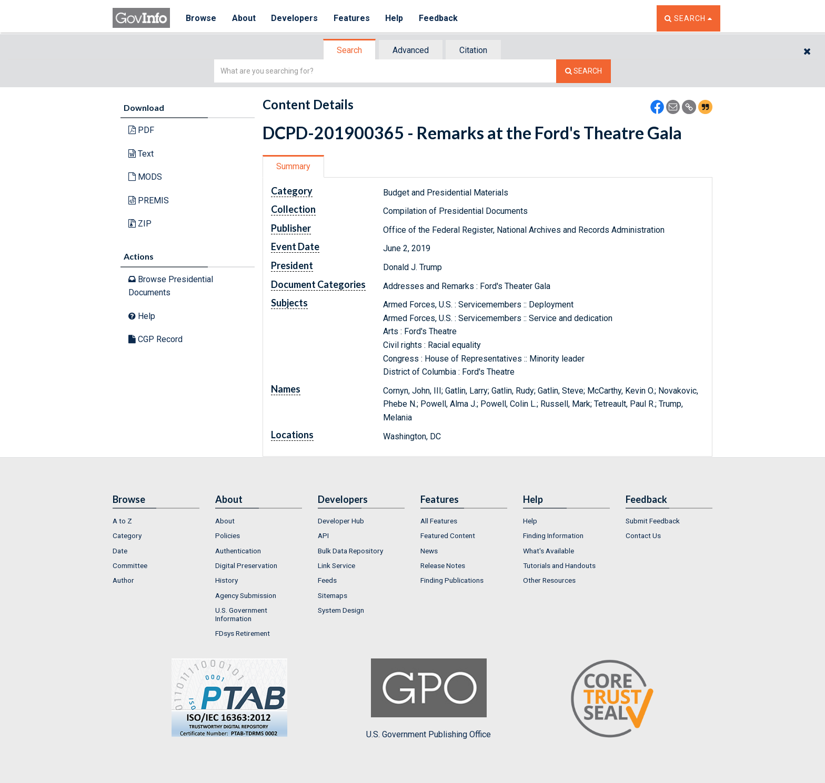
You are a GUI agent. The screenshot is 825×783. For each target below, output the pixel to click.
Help (395, 18)
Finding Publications (452, 580)
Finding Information (553, 535)
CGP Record (155, 339)
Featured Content (447, 535)
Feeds (327, 580)
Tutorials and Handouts (559, 565)
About (244, 18)
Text (141, 154)
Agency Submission (245, 595)
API (323, 535)
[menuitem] (156, 521)
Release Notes (442, 565)
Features (352, 18)
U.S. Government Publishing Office (428, 698)
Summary (293, 166)
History (226, 580)
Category (127, 535)
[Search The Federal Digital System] (583, 71)
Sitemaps (332, 595)
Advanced (411, 50)
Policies (227, 535)
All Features (438, 521)
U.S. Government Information (241, 614)
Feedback (439, 18)
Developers (294, 18)
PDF (141, 130)
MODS (145, 177)
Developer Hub (341, 521)
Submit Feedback (653, 521)
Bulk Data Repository (350, 551)
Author (123, 580)
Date (120, 551)
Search (349, 50)
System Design (341, 610)
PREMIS (148, 200)
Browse (201, 18)
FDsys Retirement (242, 633)
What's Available (548, 551)
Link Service (336, 565)
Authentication (238, 551)
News (429, 551)
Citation (473, 50)
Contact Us (643, 535)
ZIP (140, 224)
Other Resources (549, 580)
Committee (130, 565)
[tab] (350, 50)
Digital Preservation (246, 565)
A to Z (122, 521)
